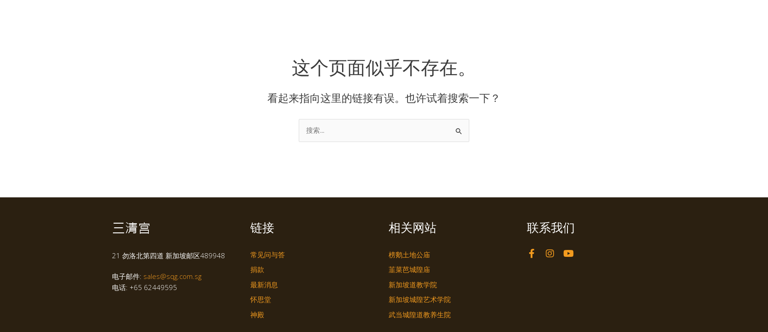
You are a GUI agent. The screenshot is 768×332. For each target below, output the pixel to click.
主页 (343, 15)
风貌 (493, 15)
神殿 (419, 15)
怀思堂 (456, 15)
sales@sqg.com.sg (172, 276)
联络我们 (577, 15)
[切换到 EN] (644, 15)
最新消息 (533, 15)
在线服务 (616, 15)
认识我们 (379, 15)
